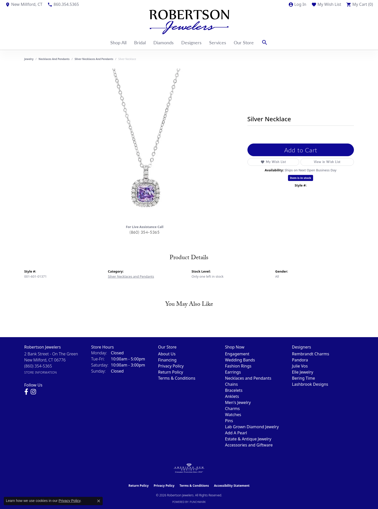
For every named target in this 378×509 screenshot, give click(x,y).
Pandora (300, 360)
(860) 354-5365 (145, 232)
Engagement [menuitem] (237, 354)
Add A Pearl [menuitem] (236, 433)
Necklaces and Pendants (54, 59)
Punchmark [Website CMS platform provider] (198, 502)
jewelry (29, 59)
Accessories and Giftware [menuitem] (249, 445)
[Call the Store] (38, 366)
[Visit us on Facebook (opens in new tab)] (26, 392)
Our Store (244, 42)
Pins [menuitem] (229, 420)
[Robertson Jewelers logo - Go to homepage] (189, 22)
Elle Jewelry (302, 372)
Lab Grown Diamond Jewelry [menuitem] (252, 427)
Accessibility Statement (231, 485)
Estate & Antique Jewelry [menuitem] (248, 439)
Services (217, 42)
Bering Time (303, 378)
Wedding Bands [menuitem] (240, 360)
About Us (167, 354)
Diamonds (163, 42)
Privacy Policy (171, 366)
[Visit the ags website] (189, 468)
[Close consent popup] (98, 500)
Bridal (140, 42)
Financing (167, 360)
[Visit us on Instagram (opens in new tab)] (33, 392)
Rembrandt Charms (310, 354)
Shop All (118, 42)
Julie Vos (300, 366)
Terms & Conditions (176, 378)
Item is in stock (300, 178)
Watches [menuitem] (233, 414)
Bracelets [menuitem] (234, 390)
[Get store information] (40, 372)
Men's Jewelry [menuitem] (238, 402)
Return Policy (170, 372)
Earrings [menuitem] (233, 372)
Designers (191, 42)
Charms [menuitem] (232, 408)
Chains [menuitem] (231, 384)
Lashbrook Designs (310, 384)
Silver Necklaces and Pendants (94, 59)
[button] (297, 4)
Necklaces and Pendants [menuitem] (248, 378)
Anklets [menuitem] (232, 396)
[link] (23, 4)
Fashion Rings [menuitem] (238, 366)
